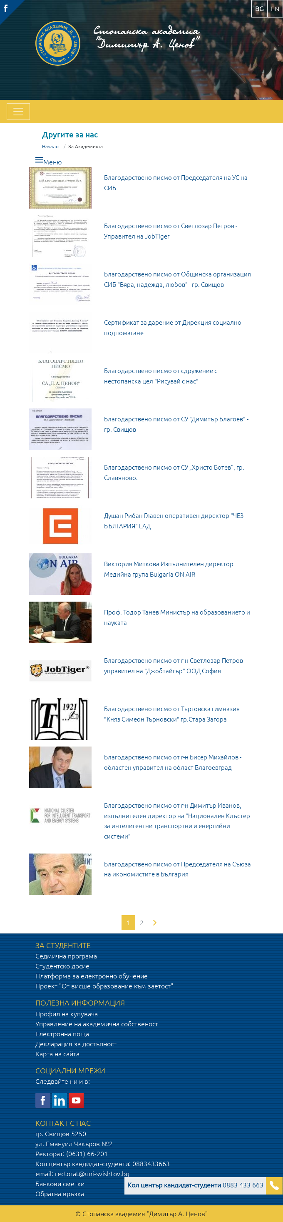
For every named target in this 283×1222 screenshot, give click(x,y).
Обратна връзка (59, 1193)
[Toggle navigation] (18, 111)
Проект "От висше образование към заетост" (104, 986)
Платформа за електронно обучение (91, 976)
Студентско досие (62, 966)
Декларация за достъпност (76, 1044)
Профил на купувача (66, 1014)
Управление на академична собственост (96, 1024)
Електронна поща (62, 1034)
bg (259, 8)
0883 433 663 (195, 1185)
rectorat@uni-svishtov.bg (92, 1173)
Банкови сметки (59, 1183)
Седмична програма (66, 956)
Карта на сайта (57, 1054)
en (275, 8)
